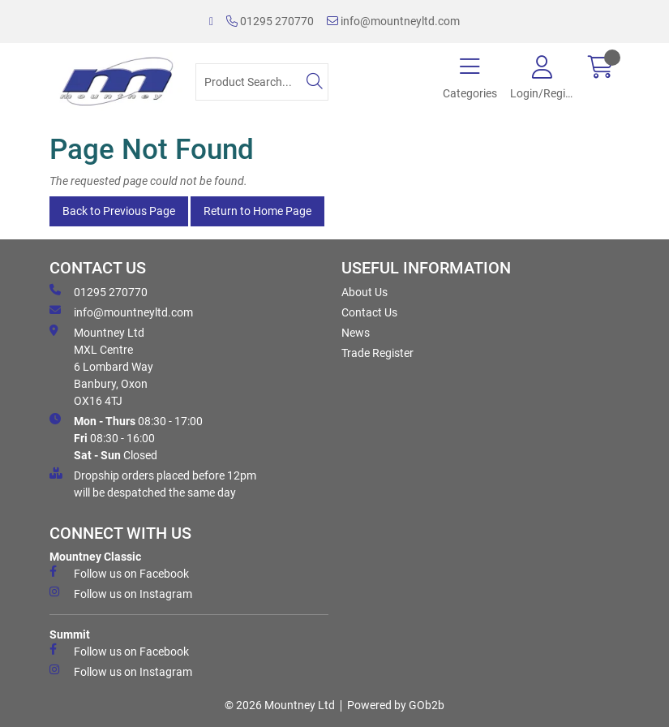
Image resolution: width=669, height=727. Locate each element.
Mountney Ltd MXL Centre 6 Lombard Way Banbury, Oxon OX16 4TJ (101, 366)
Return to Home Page (257, 210)
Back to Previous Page (118, 210)
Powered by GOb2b (395, 705)
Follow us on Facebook (119, 573)
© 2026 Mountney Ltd (280, 705)
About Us (364, 292)
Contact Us (369, 312)
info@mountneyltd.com (393, 21)
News (355, 332)
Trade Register (377, 352)
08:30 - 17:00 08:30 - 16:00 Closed (126, 437)
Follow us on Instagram (120, 593)
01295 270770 (270, 21)
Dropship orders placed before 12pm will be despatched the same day (152, 483)
